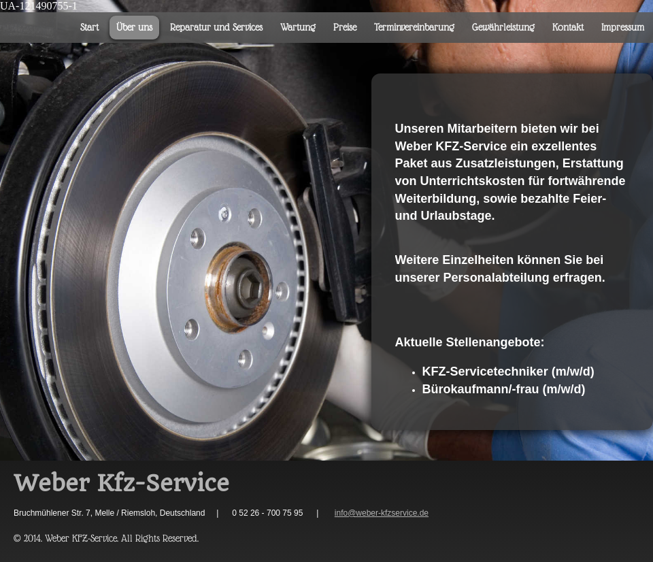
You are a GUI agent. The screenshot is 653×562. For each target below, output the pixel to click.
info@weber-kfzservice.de (382, 513)
